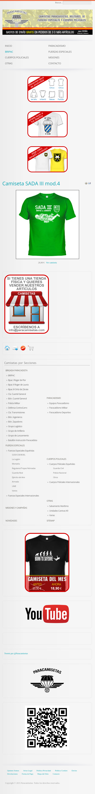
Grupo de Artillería (16, 430)
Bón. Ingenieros (15, 417)
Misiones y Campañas (16, 507)
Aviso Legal (27, 771)
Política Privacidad (43, 771)
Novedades (11, 520)
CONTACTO (54, 63)
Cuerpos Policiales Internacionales (64, 482)
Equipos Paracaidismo (59, 403)
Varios (14, 490)
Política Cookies (61, 771)
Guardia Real (17, 472)
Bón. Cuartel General (17, 398)
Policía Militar (14, 403)
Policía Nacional (59, 472)
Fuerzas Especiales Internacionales (23, 495)
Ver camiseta (51, 262)
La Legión (16, 459)
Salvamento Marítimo (58, 506)
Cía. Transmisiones (16, 412)
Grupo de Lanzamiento (18, 435)
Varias (52, 515)
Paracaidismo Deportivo (60, 412)
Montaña (16, 463)
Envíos (74, 771)
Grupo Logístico (15, 426)
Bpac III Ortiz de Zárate (18, 389)
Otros (55, 477)
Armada (15, 481)
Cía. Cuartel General (17, 394)
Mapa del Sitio (43, 774)
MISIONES (53, 57)
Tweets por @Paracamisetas (16, 653)
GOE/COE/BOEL (18, 454)
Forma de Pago (27, 774)
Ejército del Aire (18, 477)
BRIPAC (11, 375)
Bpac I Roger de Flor (17, 380)
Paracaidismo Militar (58, 407)
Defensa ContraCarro (17, 407)
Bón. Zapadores (15, 421)
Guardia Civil (58, 468)
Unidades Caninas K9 (58, 510)
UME (14, 486)
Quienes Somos (13, 771)
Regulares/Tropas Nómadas (24, 468)
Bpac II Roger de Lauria (18, 384)
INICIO (8, 45)
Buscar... (59, 2)
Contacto (56, 774)
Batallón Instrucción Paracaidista (22, 440)
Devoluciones (12, 774)
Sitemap (50, 520)
